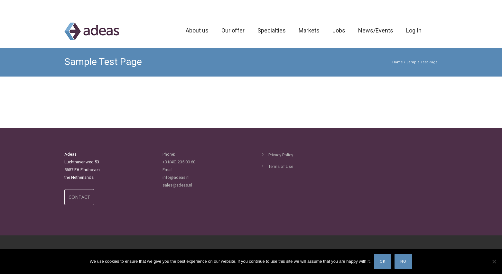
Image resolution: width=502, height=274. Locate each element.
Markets (309, 30)
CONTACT (79, 197)
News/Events (375, 30)
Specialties (271, 30)
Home (397, 62)
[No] (494, 261)
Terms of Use (280, 166)
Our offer (233, 30)
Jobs (338, 30)
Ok (383, 261)
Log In (414, 30)
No (403, 261)
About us (197, 30)
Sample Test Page (422, 62)
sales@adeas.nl (177, 185)
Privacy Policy (280, 154)
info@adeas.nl (176, 177)
